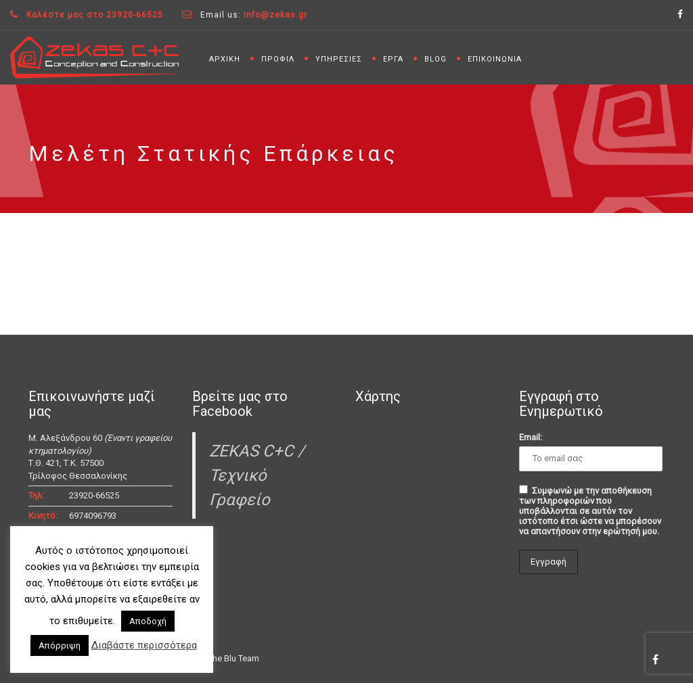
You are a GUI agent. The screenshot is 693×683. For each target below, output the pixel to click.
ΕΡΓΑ (393, 59)
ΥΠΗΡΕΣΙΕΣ (338, 59)
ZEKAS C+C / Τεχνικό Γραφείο (257, 475)
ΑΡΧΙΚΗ (224, 59)
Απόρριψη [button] (60, 645)
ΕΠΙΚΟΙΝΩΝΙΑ (495, 59)
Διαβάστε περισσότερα (144, 645)
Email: (530, 437)
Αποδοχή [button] (147, 621)
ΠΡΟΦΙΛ (277, 59)
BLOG (435, 59)
